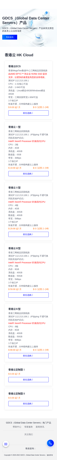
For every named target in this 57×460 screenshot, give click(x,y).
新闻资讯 (40, 427)
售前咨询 (9, 37)
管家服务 (28, 427)
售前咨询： (28, 448)
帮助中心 (17, 427)
